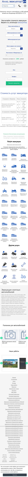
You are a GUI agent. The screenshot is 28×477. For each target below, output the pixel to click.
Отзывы (14, 383)
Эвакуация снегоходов (14, 195)
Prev (1, 338)
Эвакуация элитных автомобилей (23, 183)
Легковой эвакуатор (4, 159)
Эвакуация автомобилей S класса (14, 240)
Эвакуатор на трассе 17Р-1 (14, 205)
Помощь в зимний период (23, 257)
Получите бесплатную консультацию (14, 134)
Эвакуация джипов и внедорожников (23, 171)
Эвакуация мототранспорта (23, 159)
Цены (14, 381)
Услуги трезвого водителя (14, 281)
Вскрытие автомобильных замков (5, 282)
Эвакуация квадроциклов (4, 195)
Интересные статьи (14, 388)
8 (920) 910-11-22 (13, 461)
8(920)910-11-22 (21, 13)
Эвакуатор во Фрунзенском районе (14, 217)
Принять (15, 475)
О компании (14, 379)
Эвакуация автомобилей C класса (14, 229)
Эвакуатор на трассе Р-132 (4, 205)
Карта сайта (4, 461)
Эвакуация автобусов (4, 170)
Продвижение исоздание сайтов (22, 460)
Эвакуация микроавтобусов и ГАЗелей (14, 171)
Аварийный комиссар (14, 257)
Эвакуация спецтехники (4, 183)
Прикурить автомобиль (5, 257)
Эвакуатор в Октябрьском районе (23, 206)
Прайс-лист (25, 126)
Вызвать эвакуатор (14, 83)
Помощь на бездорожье (4, 270)
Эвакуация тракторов (14, 182)
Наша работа (14, 385)
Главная (14, 377)
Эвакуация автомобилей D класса (23, 229)
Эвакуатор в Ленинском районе (4, 217)
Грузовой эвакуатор (14, 159)
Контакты (14, 390)
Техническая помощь (14, 270)
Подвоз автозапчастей (23, 269)
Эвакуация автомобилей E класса (5, 240)
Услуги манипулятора (23, 281)
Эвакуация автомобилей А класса (23, 217)
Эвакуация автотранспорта (14, 144)
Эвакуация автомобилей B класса (5, 229)
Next (26, 338)
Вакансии (14, 387)
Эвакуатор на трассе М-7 (23, 194)
